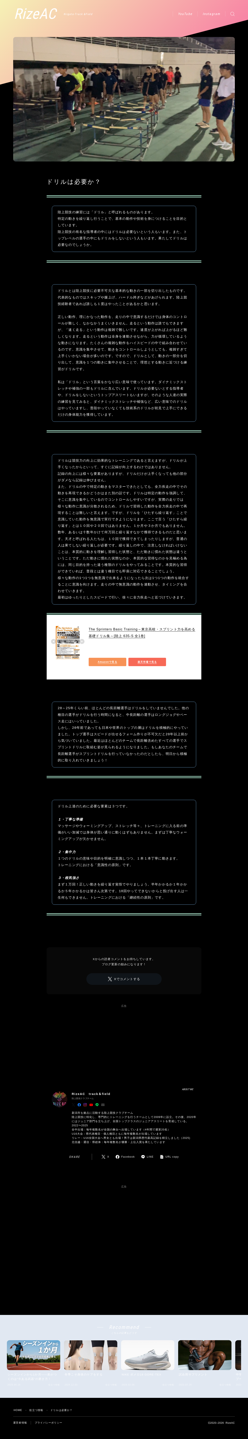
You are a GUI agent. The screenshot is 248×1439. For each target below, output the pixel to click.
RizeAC (35, 14)
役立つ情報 (55, 173)
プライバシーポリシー (48, 1422)
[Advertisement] (124, 1041)
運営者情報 (20, 1422)
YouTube (185, 14)
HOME (18, 1410)
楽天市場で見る (147, 661)
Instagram (211, 14)
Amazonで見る (107, 661)
